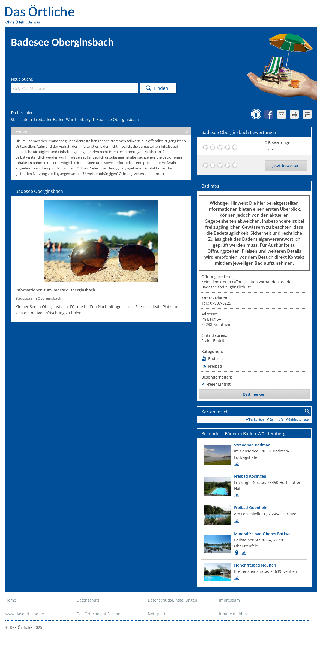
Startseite (19, 119)
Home (10, 600)
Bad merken (254, 394)
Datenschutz (88, 600)
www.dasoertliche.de (24, 613)
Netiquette (158, 613)
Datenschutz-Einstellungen (172, 600)
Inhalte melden (233, 613)
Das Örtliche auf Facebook (100, 613)
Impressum (229, 600)
